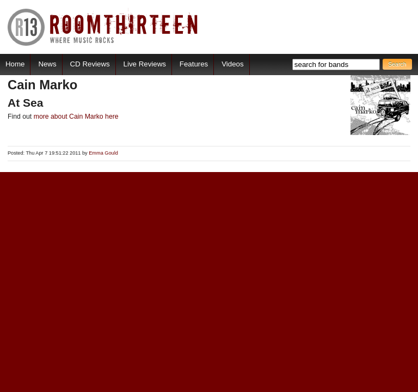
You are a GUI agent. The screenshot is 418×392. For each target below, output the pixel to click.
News (47, 64)
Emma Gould (103, 153)
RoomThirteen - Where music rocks (103, 27)
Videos (232, 64)
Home (14, 64)
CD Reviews (90, 64)
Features (194, 64)
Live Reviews (145, 64)
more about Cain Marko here (76, 116)
